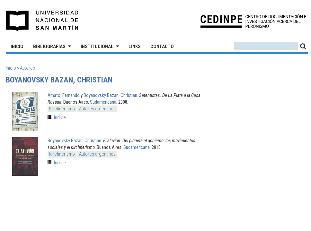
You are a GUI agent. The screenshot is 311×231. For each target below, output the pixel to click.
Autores (27, 68)
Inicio (17, 46)
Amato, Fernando (64, 95)
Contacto (162, 46)
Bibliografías (49, 46)
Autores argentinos (97, 109)
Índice (60, 117)
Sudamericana (103, 102)
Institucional (97, 46)
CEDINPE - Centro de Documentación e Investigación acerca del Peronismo (253, 21)
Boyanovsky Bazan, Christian (110, 95)
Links (135, 46)
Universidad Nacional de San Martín (42, 21)
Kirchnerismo (62, 109)
